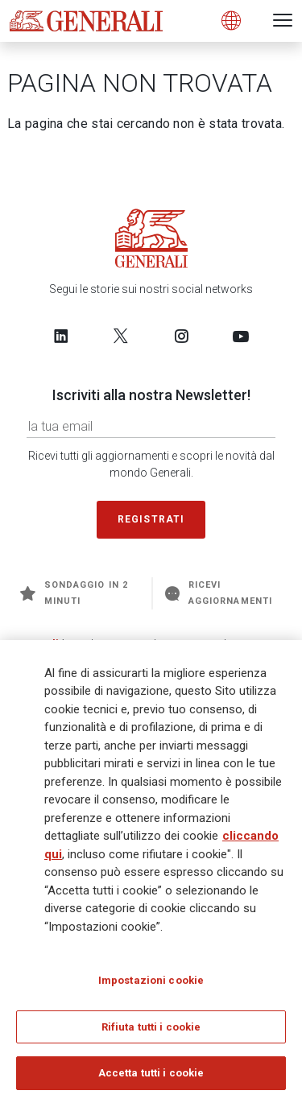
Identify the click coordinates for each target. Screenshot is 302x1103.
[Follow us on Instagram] (181, 336)
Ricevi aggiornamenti (218, 593)
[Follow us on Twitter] (121, 336)
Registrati (151, 519)
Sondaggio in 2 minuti (74, 593)
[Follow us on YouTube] (241, 336)
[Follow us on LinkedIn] (61, 336)
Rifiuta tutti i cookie (151, 1027)
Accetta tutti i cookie (151, 1074)
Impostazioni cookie (151, 981)
